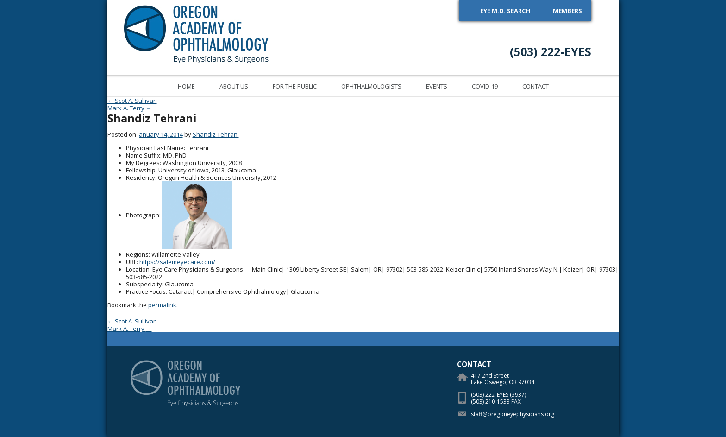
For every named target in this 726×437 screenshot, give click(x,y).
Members (567, 10)
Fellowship (141, 170)
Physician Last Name (155, 148)
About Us (233, 86)
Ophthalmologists (371, 86)
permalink (162, 305)
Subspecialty (144, 284)
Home (186, 86)
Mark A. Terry (129, 108)
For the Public (295, 86)
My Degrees (143, 162)
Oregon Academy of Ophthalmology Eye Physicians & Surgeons (196, 33)
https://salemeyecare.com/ (177, 262)
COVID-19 (485, 86)
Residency (140, 177)
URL (131, 262)
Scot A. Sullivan (132, 100)
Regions (137, 254)
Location (138, 269)
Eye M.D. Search (505, 10)
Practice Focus (146, 291)
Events (436, 86)
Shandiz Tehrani (216, 134)
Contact (535, 86)
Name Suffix (143, 155)
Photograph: (143, 215)
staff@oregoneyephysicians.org (512, 414)
